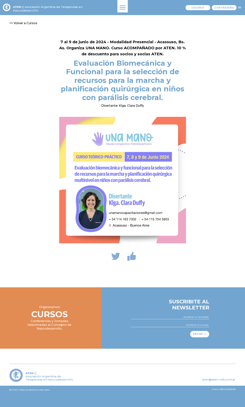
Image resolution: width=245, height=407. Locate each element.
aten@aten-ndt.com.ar (219, 379)
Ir (239, 7)
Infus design (228, 389)
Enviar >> (199, 334)
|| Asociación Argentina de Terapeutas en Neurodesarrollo (47, 8)
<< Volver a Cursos (23, 23)
